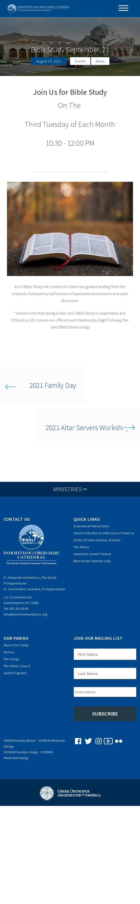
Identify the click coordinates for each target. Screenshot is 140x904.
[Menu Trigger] (121, 8)
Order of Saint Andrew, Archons (97, 540)
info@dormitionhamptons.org (25, 614)
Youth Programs (15, 673)
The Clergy (12, 659)
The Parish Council (17, 666)
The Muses (81, 547)
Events (80, 61)
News (100, 61)
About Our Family (16, 645)
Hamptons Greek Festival (92, 554)
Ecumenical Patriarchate (91, 526)
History (9, 652)
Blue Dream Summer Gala (92, 561)
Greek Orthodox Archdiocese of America (104, 533)
